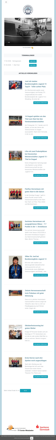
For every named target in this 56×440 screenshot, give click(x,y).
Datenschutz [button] (37, 438)
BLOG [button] (25, 390)
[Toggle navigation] (6, 2)
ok (31, 438)
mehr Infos (33, 61)
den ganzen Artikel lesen (40, 102)
